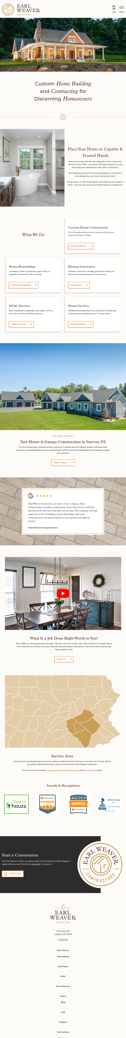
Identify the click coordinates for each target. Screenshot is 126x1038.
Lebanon (50, 770)
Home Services (77, 324)
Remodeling (63, 957)
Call (114, 12)
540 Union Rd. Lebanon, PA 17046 (63, 932)
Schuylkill (65, 770)
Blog (63, 1002)
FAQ (63, 1012)
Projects (63, 1022)
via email (35, 864)
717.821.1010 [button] (15, 874)
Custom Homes (78, 246)
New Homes (63, 950)
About (63, 996)
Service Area (63, 1032)
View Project (60, 463)
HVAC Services (18, 324)
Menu (121, 12)
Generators (76, 285)
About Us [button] (61, 659)
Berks (57, 770)
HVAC (63, 976)
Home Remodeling (20, 285)
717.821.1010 (63, 939)
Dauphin (75, 770)
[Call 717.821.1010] (114, 10)
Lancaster (88, 770)
